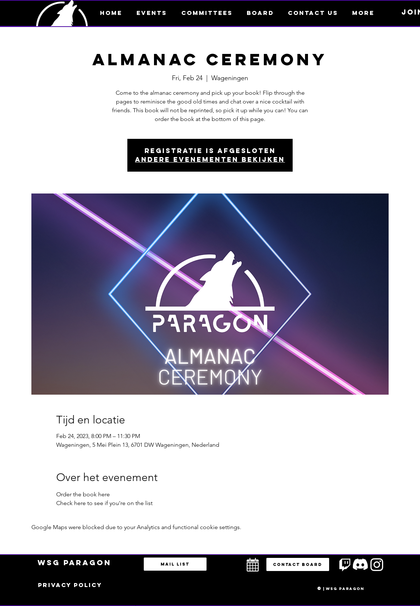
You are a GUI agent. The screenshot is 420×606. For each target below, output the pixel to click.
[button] (363, 13)
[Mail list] (175, 564)
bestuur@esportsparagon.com (129, 604)
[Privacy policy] (70, 585)
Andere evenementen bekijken (210, 159)
